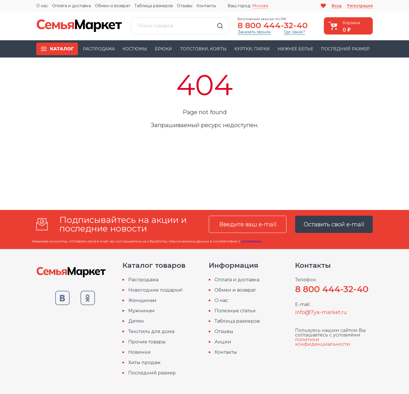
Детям (136, 321)
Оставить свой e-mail (334, 224)
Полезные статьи (235, 311)
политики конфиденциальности (322, 342)
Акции (223, 342)
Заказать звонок (254, 32)
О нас (42, 5)
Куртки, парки (252, 48)
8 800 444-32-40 (273, 25)
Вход (337, 5)
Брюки (163, 48)
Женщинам (142, 300)
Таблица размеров (153, 5)
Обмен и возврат (112, 5)
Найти (220, 26)
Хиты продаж (144, 362)
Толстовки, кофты (203, 48)
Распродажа (99, 48)
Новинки (139, 352)
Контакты (206, 5)
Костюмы (135, 48)
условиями (251, 241)
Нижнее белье (295, 48)
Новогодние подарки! (155, 290)
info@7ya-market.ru (321, 312)
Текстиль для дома (151, 331)
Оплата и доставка (71, 5)
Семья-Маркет (79, 26)
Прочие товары (147, 342)
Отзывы (184, 5)
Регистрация (360, 5)
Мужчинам (141, 311)
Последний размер (345, 48)
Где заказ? (294, 32)
